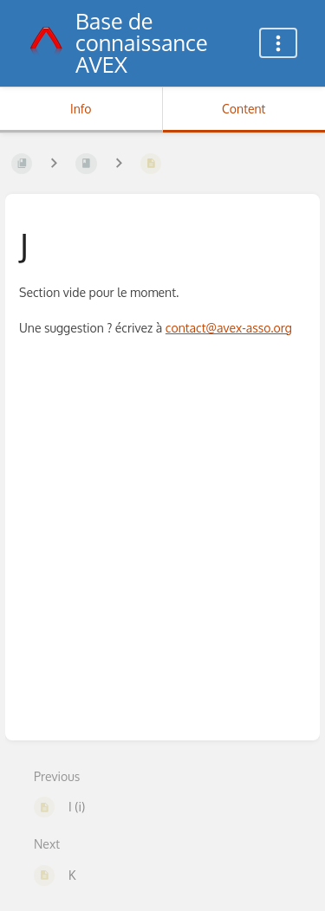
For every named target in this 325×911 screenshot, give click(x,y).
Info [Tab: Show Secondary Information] (81, 108)
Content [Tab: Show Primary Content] (243, 108)
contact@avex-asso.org (229, 327)
